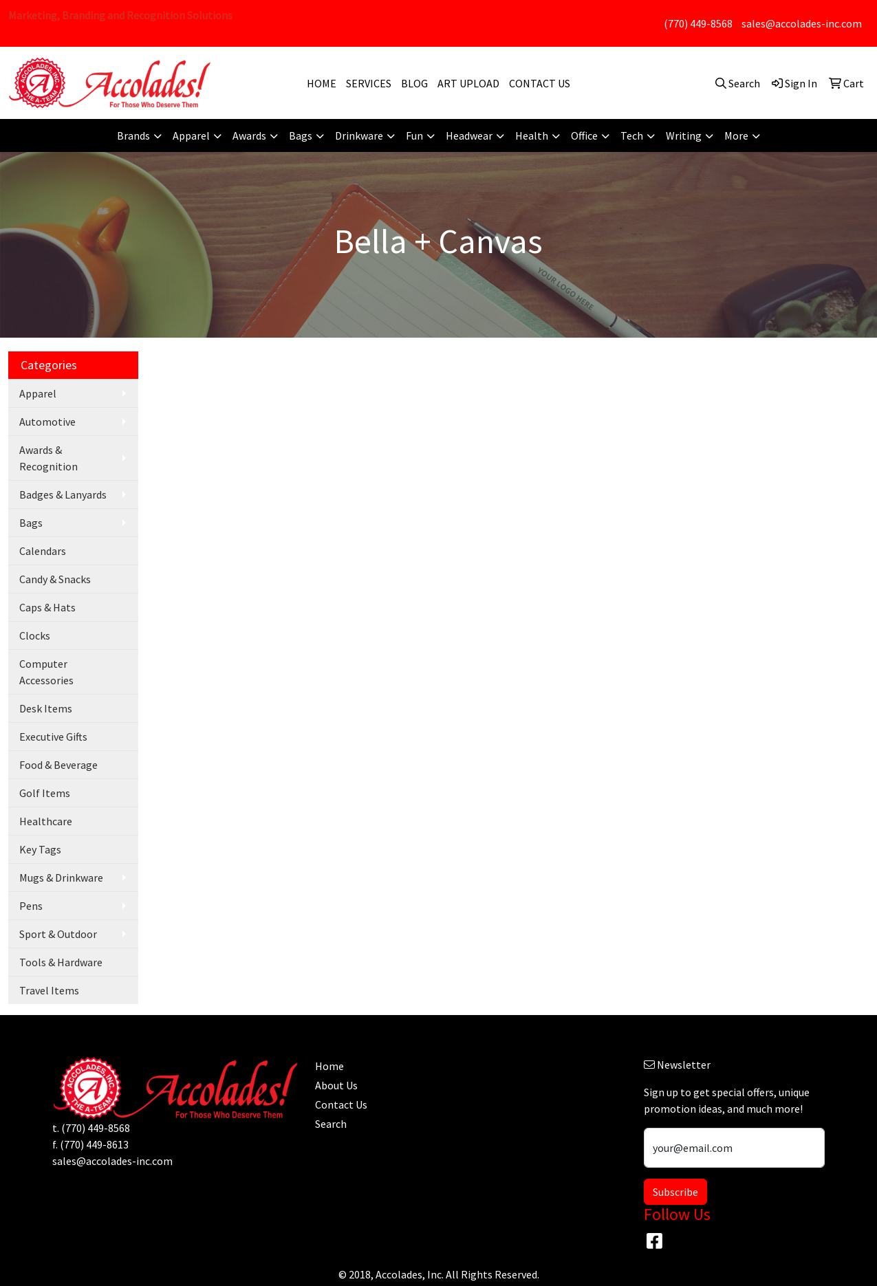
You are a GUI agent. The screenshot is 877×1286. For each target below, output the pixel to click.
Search (331, 1124)
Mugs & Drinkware (61, 877)
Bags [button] (300, 135)
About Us (336, 1085)
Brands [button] (133, 135)
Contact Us (341, 1104)
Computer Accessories (46, 672)
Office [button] (584, 135)
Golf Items (44, 793)
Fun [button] (414, 135)
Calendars (42, 551)
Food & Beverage (58, 765)
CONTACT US (539, 83)
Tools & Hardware (60, 962)
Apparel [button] (191, 135)
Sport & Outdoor (58, 934)
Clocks (34, 635)
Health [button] (531, 135)
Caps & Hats (47, 607)
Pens (31, 906)
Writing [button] (684, 135)
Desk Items (45, 708)
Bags (31, 523)
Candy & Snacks (55, 579)
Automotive (47, 421)
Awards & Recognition (48, 458)
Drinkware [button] (359, 135)
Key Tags (40, 849)
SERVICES (368, 83)
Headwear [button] (469, 135)
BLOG (414, 83)
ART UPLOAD (468, 83)
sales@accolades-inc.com (801, 23)
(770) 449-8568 (698, 23)
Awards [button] (249, 135)
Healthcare (45, 821)
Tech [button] (631, 135)
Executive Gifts (53, 736)
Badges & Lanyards (63, 494)
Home (329, 1066)
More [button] (736, 135)
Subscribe (675, 1192)
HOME (321, 83)
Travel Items (49, 990)
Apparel (37, 393)
